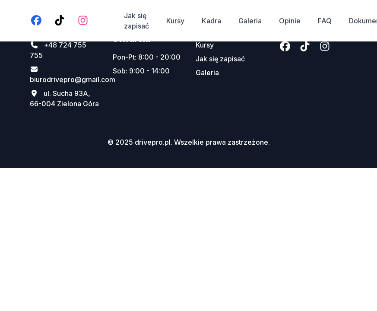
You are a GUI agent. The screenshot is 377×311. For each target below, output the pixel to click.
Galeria (250, 20)
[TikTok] (59, 21)
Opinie (290, 20)
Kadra (211, 20)
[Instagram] (82, 21)
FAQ (325, 20)
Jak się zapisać (136, 20)
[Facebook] (36, 21)
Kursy (175, 20)
